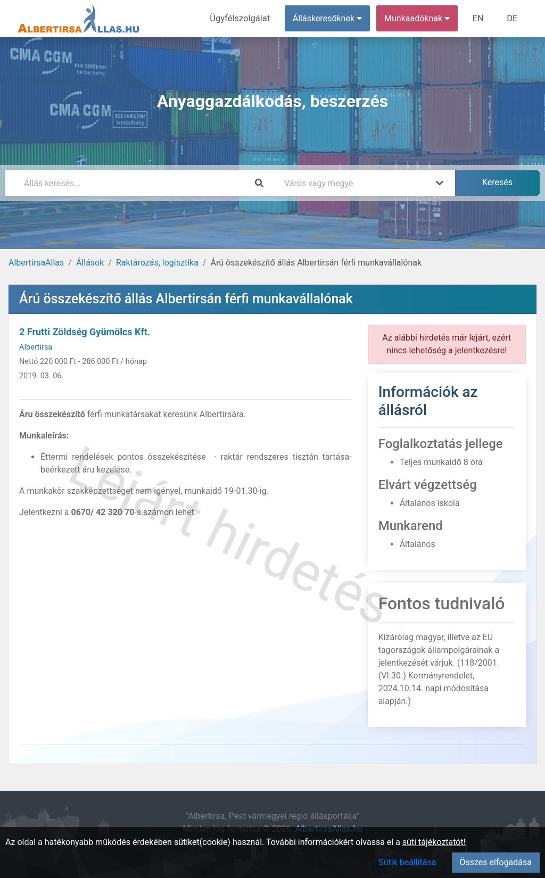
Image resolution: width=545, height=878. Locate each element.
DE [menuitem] (512, 18)
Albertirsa (35, 347)
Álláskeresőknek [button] (329, 18)
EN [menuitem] (479, 18)
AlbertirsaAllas (36, 263)
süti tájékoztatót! (434, 842)
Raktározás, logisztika (157, 263)
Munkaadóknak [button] (419, 18)
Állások (90, 263)
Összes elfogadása (496, 862)
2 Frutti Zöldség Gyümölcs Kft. (84, 331)
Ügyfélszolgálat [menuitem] (243, 18)
